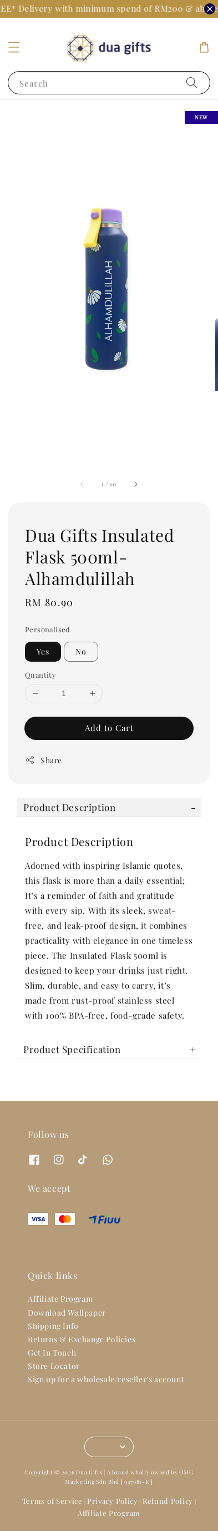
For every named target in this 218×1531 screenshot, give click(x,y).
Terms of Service (52, 1500)
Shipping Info (53, 1326)
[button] (14, 47)
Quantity (40, 674)
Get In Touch (52, 1352)
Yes (43, 651)
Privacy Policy (112, 1500)
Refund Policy (168, 1500)
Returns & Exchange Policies (81, 1339)
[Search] (192, 82)
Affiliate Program (60, 1298)
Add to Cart (109, 727)
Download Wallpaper (67, 1312)
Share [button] (43, 760)
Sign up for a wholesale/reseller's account (106, 1379)
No (81, 651)
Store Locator (54, 1366)
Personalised (47, 629)
